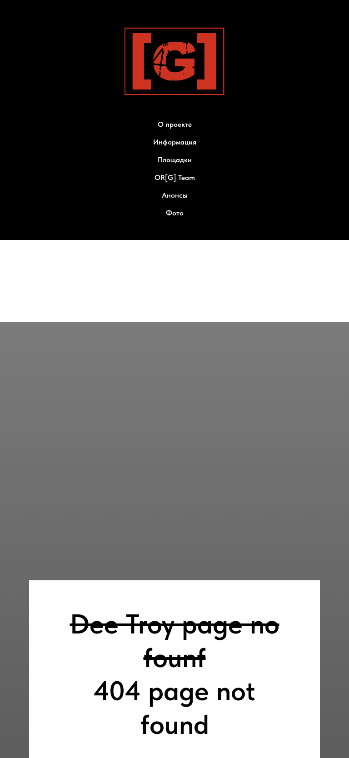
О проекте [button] (175, 124)
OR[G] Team (175, 177)
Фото (175, 213)
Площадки (175, 159)
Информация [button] (174, 142)
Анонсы (175, 195)
